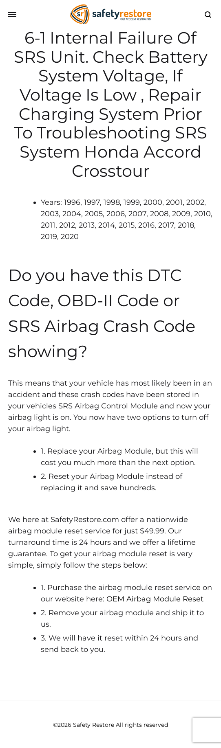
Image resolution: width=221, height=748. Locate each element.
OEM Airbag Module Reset (154, 598)
